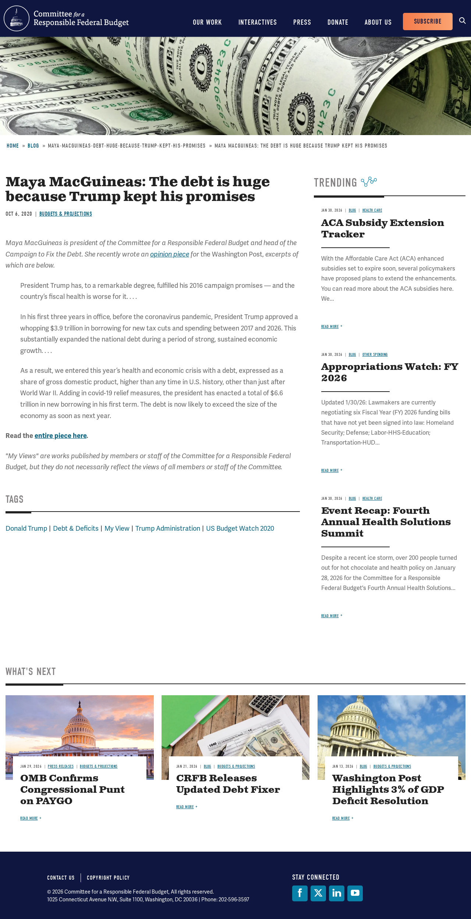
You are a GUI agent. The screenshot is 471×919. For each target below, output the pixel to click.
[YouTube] (355, 893)
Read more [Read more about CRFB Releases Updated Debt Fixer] (185, 807)
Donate (337, 22)
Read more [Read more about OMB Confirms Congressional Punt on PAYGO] (29, 818)
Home (13, 145)
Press (302, 22)
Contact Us (61, 877)
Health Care (372, 210)
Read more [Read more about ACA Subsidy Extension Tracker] (330, 326)
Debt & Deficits (76, 528)
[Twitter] (318, 893)
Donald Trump (26, 528)
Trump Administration (167, 528)
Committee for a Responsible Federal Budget (66, 18)
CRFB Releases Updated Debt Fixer (228, 784)
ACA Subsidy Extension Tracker (382, 229)
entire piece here (60, 436)
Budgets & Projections (65, 214)
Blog (33, 145)
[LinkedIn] (336, 893)
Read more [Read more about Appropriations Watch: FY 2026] (330, 470)
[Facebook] (300, 893)
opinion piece (169, 254)
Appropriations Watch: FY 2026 (389, 373)
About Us (378, 22)
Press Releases (61, 766)
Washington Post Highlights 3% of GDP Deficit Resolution (388, 790)
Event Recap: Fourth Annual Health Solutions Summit (386, 522)
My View (117, 528)
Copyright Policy (108, 877)
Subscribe (428, 21)
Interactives (257, 22)
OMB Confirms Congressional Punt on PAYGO (72, 790)
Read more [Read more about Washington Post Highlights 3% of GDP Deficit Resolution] (341, 818)
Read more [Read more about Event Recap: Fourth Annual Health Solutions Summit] (330, 616)
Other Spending (375, 354)
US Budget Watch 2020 (240, 528)
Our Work (207, 22)
